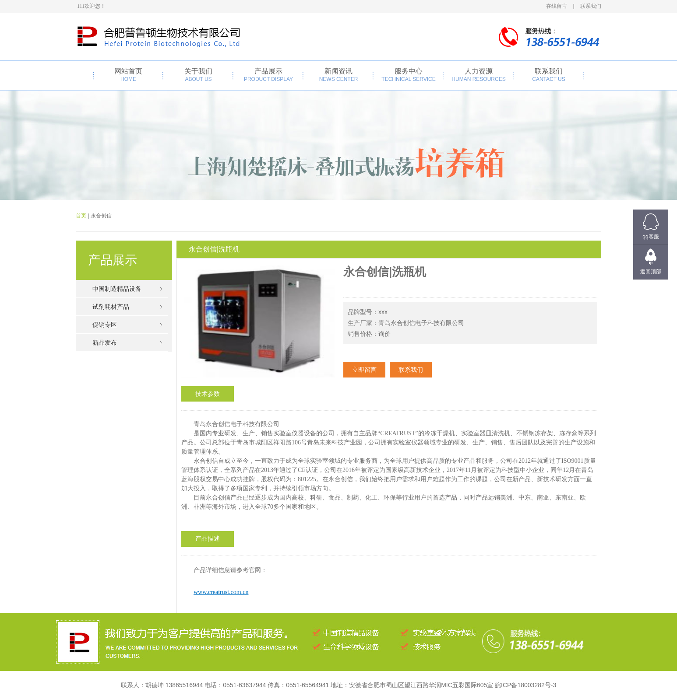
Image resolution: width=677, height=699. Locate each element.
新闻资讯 (338, 74)
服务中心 (409, 74)
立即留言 (364, 369)
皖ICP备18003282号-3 (525, 685)
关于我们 (198, 74)
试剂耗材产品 (110, 306)
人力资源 (479, 74)
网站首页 (128, 74)
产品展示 (268, 74)
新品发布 (104, 342)
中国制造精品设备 (116, 288)
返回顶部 (650, 272)
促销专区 (104, 324)
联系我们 (549, 74)
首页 (81, 216)
